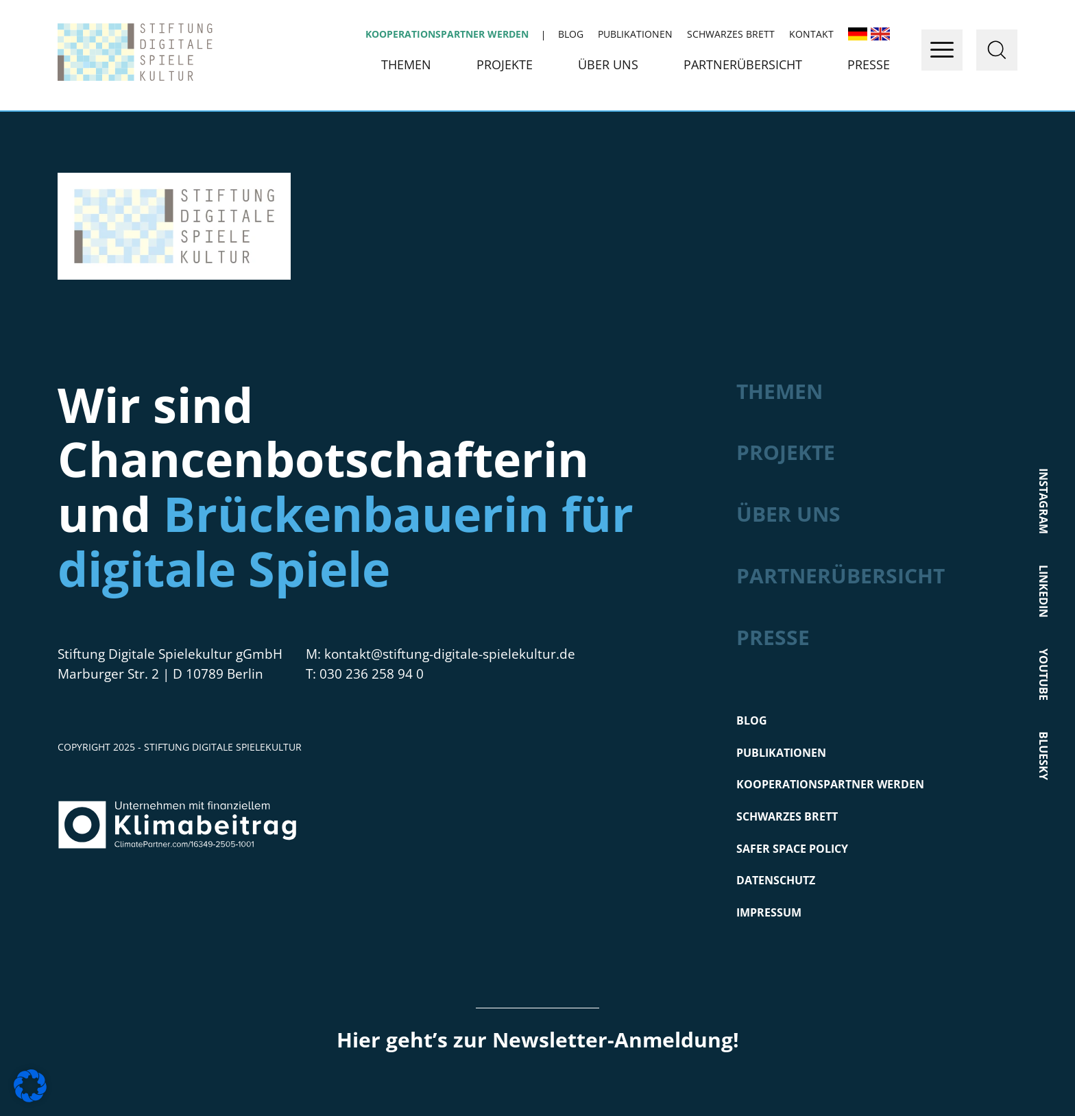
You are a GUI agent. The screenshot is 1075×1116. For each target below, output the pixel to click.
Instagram (1042, 500)
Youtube (1042, 674)
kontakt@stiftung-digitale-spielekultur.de (449, 654)
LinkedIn (1042, 590)
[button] (30, 1086)
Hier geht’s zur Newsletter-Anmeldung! (538, 1040)
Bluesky (1042, 755)
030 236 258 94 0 (371, 674)
